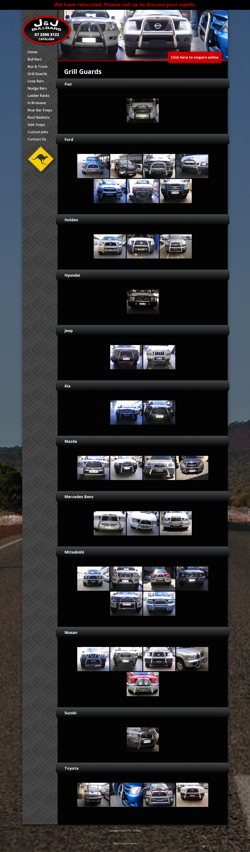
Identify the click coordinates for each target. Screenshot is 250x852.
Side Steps (36, 124)
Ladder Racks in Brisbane (38, 99)
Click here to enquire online (195, 57)
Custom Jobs (38, 132)
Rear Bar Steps (40, 110)
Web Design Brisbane (125, 843)
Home (32, 52)
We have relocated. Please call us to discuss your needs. (125, 4)
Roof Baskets (39, 117)
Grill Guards (37, 73)
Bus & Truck (38, 66)
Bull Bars (35, 59)
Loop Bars (36, 81)
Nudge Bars (37, 88)
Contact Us (37, 139)
